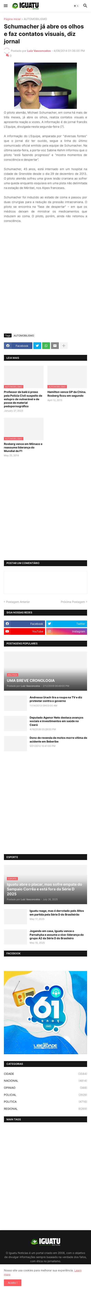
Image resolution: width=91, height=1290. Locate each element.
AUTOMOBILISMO (35, 19)
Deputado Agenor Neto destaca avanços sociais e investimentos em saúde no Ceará (56, 721)
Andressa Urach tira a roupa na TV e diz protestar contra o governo (56, 699)
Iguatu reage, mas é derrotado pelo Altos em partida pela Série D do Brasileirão (57, 912)
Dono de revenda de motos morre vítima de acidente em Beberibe (58, 739)
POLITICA (45, 1102)
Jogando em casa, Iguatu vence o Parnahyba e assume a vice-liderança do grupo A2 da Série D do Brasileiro (57, 934)
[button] (5, 6)
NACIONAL (45, 1081)
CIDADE (45, 1074)
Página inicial (12, 19)
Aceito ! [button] (12, 1282)
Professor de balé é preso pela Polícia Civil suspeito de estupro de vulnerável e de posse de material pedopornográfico (23, 399)
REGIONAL (45, 1109)
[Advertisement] (45, 283)
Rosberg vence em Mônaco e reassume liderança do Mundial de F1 (23, 447)
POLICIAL (45, 1095)
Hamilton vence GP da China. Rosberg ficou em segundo (66, 393)
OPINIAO (45, 1088)
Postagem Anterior (18, 601)
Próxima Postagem (73, 601)
